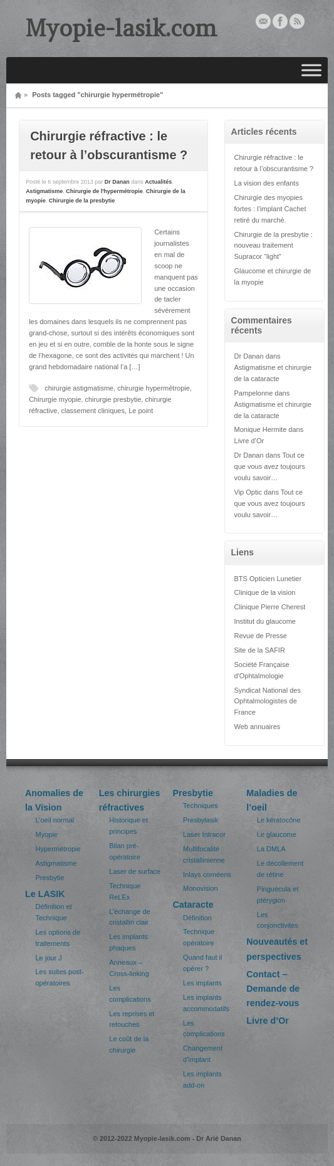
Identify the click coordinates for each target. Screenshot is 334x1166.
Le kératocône (279, 820)
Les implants (202, 983)
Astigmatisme (44, 191)
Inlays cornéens (207, 874)
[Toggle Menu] (311, 70)
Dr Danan (117, 182)
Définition (197, 918)
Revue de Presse (260, 635)
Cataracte (193, 905)
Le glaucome (276, 834)
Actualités (158, 182)
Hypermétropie (58, 849)
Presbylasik (200, 820)
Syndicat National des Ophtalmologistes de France (267, 701)
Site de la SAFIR (259, 650)
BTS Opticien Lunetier (268, 578)
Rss (297, 21)
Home (18, 95)
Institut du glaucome (265, 621)
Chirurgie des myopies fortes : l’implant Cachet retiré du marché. (270, 209)
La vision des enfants (266, 183)
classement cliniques (93, 410)
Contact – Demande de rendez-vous (273, 988)
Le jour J (49, 958)
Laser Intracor (204, 834)
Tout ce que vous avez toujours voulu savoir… (269, 466)
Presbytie (50, 877)
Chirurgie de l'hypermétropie (104, 191)
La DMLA (271, 849)
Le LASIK (45, 894)
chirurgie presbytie (113, 399)
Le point (140, 410)
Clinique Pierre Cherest (270, 607)
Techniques (200, 805)
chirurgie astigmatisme (78, 388)
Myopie (47, 834)
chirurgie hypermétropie (153, 388)
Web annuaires (257, 726)
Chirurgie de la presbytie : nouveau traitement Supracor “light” (273, 246)
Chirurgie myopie (55, 399)
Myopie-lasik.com (121, 28)
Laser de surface (134, 871)
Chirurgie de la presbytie (82, 200)
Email (263, 21)
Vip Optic (248, 492)
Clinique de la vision (265, 592)
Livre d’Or (249, 440)
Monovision (200, 888)
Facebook (280, 21)
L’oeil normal (55, 820)
